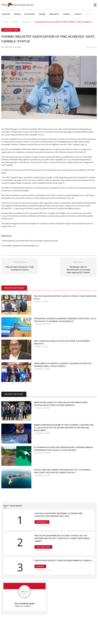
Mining (17, 14)
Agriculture (54, 14)
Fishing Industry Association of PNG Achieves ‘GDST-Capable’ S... (64, 22)
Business (6, 14)
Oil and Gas (29, 14)
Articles (15, 22)
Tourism (78, 14)
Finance (66, 14)
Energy (42, 14)
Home (5, 22)
